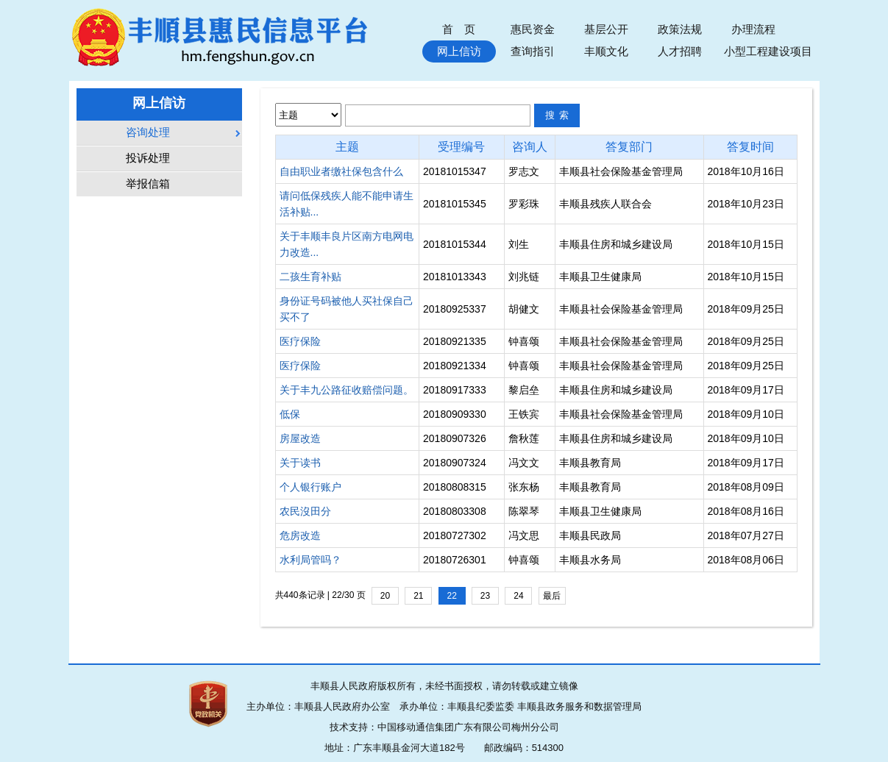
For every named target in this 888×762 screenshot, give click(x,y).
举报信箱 (148, 184)
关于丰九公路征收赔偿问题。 (346, 390)
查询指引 (533, 51)
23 (485, 596)
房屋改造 (300, 438)
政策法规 (680, 29)
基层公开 (606, 29)
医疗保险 (300, 341)
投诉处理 (148, 158)
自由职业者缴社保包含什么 (341, 171)
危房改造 (300, 535)
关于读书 (300, 463)
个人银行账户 (310, 487)
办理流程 (753, 29)
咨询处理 (148, 132)
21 (418, 596)
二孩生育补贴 (310, 276)
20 (385, 596)
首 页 (458, 29)
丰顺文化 (606, 51)
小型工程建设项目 (768, 51)
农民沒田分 (305, 511)
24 (518, 596)
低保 (290, 414)
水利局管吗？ (310, 560)
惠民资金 (533, 29)
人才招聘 (680, 51)
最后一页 (552, 598)
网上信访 (459, 51)
